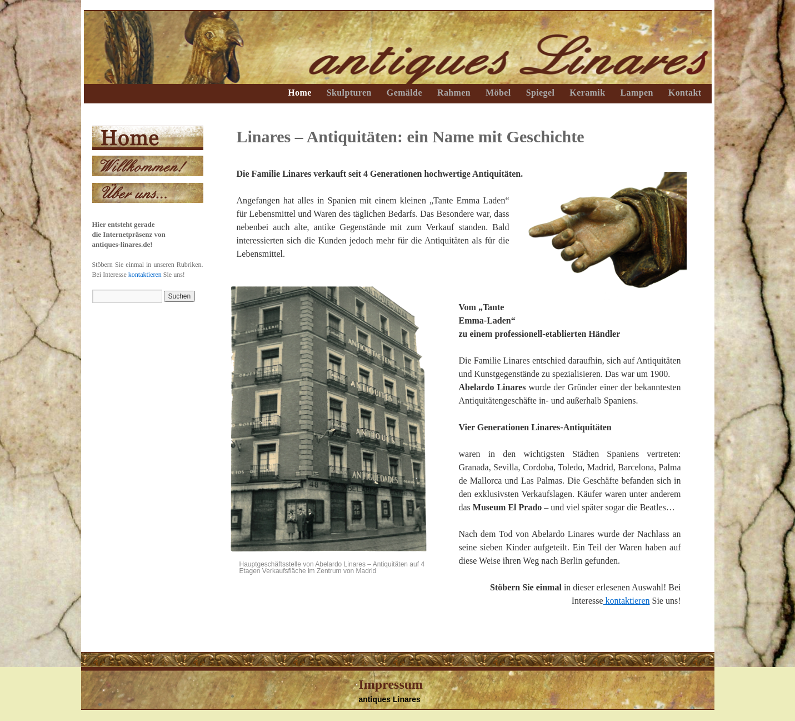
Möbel (498, 92)
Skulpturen (349, 92)
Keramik (587, 92)
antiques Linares (390, 699)
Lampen (636, 92)
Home (299, 92)
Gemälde (404, 92)
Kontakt (685, 92)
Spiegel (540, 92)
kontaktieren (626, 600)
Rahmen (454, 92)
